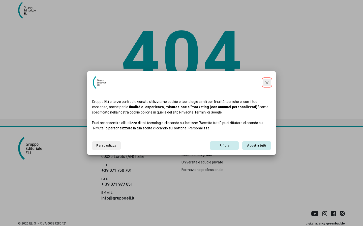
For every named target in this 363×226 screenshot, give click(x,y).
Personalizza (106, 145)
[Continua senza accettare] (267, 82)
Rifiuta (224, 145)
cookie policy (140, 112)
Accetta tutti (256, 145)
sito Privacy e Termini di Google (197, 112)
